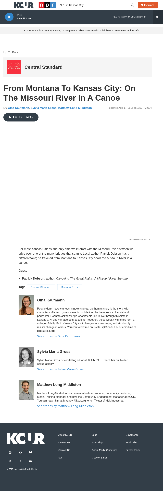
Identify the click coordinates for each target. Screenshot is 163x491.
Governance (132, 435)
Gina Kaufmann (18, 108)
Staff (60, 457)
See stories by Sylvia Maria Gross (60, 369)
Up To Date (10, 52)
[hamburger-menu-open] (8, 5)
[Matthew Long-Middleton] (26, 390)
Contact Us (64, 450)
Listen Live (64, 442)
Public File (131, 442)
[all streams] (158, 17)
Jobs (94, 435)
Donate (149, 5)
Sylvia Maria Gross (43, 108)
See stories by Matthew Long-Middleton (65, 406)
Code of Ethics (99, 457)
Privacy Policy (133, 450)
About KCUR (65, 435)
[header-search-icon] (132, 5)
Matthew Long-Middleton (75, 108)
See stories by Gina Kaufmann (58, 336)
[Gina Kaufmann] (26, 305)
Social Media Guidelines (104, 450)
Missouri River (69, 287)
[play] (9, 17)
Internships (98, 442)
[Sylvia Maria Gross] (26, 357)
